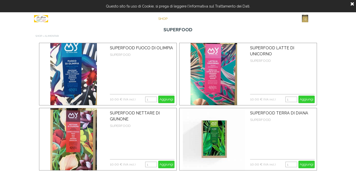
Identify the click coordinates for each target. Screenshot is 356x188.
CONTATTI (213, 19)
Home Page (137, 19)
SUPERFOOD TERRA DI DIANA (279, 113)
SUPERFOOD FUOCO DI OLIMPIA (141, 48)
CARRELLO (239, 19)
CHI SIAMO (188, 19)
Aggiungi (166, 99)
